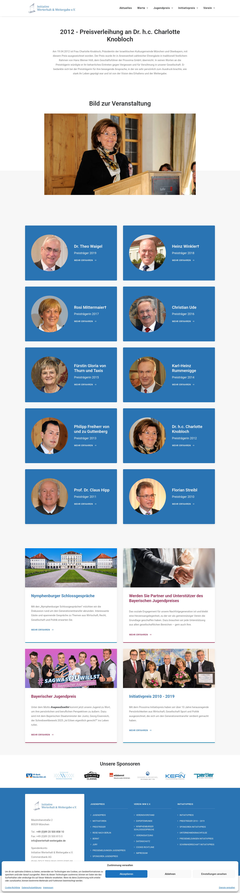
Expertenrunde (144, 821)
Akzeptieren (126, 874)
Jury (95, 844)
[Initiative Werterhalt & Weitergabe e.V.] (52, 8)
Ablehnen (170, 874)
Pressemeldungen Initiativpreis (196, 838)
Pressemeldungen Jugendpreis (109, 850)
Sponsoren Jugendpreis (105, 856)
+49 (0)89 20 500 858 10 (50, 831)
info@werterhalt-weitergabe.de (48, 840)
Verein (209, 8)
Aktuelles (125, 8)
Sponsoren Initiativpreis (193, 827)
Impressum (48, 887)
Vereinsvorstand (145, 815)
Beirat (96, 838)
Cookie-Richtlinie (12, 887)
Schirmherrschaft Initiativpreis (197, 844)
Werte (142, 8)
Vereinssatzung (144, 835)
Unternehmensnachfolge (193, 832)
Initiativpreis (188, 8)
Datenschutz (143, 841)
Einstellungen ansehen (214, 874)
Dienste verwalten (227, 887)
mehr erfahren (85, 260)
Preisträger (99, 827)
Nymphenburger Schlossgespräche (144, 828)
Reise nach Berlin (102, 832)
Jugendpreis (163, 8)
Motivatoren (99, 821)
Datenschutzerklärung (31, 887)
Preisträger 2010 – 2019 (192, 821)
